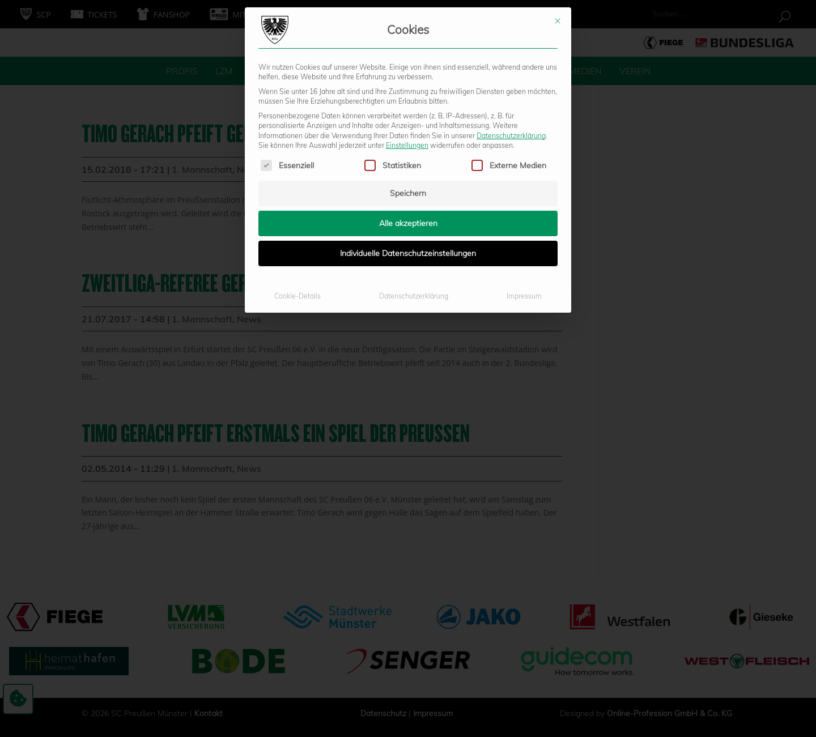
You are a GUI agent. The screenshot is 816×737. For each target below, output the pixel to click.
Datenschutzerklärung (511, 7)
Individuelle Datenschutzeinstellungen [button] (408, 126)
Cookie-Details (297, 168)
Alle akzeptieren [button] (408, 96)
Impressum (524, 168)
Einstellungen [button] (407, 17)
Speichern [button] (408, 66)
